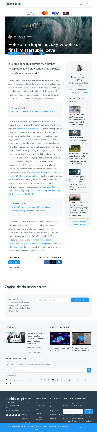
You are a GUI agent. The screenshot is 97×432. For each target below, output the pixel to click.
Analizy (24, 415)
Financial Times (39, 84)
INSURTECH (14, 54)
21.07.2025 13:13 (19, 38)
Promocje (10, 327)
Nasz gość (25, 411)
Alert (38, 409)
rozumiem (82, 427)
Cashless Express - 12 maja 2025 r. (59, 349)
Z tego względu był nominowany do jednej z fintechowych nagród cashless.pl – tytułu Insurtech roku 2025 (34, 190)
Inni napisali (26, 422)
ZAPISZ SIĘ (79, 300)
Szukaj (38, 413)
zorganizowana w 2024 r (33, 250)
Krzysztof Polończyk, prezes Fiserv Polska (80, 349)
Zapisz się (88, 411)
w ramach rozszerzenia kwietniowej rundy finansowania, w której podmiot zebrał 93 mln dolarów (34, 243)
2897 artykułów (82, 92)
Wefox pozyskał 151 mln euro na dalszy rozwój (34, 111)
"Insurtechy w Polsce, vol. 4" (28, 128)
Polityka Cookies (56, 415)
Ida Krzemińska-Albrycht (23, 36)
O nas (52, 403)
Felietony (25, 407)
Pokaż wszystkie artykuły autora (79, 222)
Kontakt (53, 419)
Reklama (53, 407)
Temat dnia (25, 403)
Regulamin (54, 411)
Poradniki (25, 419)
